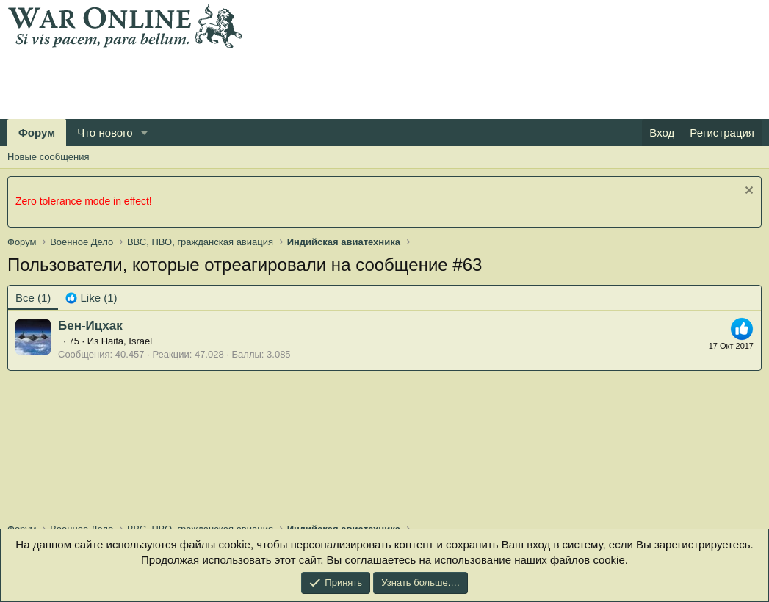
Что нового (104, 132)
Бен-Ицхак (90, 326)
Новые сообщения (48, 156)
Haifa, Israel (126, 341)
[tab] (91, 298)
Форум (36, 132)
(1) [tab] (33, 297)
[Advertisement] (274, 81)
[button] (144, 132)
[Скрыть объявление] (747, 192)
